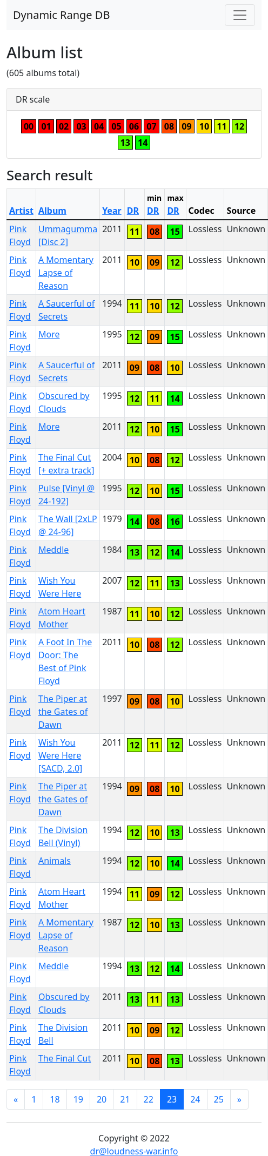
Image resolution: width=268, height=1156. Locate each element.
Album (52, 211)
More (49, 334)
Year (112, 211)
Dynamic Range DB (61, 15)
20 (101, 1099)
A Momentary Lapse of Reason (65, 273)
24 (195, 1099)
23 (172, 1099)
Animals (54, 861)
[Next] (239, 1099)
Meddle (53, 550)
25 (219, 1099)
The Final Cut (64, 1058)
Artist (21, 211)
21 (125, 1099)
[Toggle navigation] (240, 15)
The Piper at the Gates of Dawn (63, 712)
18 (54, 1099)
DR (133, 211)
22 (148, 1099)
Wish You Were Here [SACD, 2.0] (60, 755)
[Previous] (15, 1099)
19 (78, 1099)
